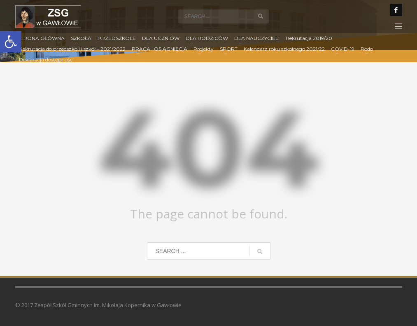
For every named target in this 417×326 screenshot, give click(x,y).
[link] (10, 41)
